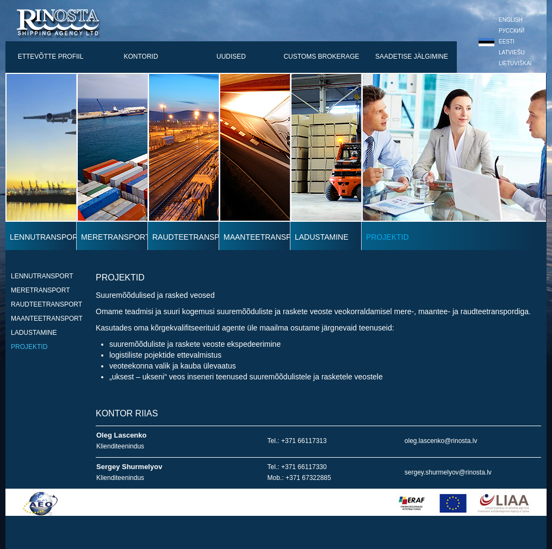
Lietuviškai (505, 63)
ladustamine (34, 332)
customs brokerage (321, 56)
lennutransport (42, 276)
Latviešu (502, 52)
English (501, 20)
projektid (29, 347)
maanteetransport (47, 318)
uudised (231, 56)
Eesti (496, 42)
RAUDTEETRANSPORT (46, 304)
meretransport (40, 290)
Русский (501, 31)
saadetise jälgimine (411, 56)
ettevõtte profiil (51, 56)
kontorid (140, 56)
